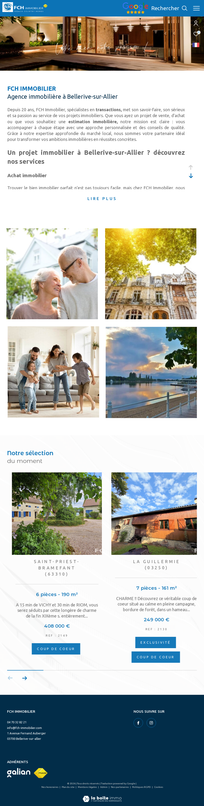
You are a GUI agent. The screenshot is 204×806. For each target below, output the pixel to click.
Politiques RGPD (141, 787)
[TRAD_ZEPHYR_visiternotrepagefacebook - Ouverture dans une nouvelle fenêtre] (138, 723)
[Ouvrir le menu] (196, 8)
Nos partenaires (120, 787)
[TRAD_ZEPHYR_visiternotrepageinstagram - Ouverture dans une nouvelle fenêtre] (151, 723)
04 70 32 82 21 (16, 722)
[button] (24, 678)
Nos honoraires (50, 787)
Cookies (158, 787)
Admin (104, 787)
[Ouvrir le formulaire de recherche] (169, 8)
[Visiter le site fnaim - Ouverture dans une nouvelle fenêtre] (41, 773)
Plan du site (68, 787)
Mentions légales (87, 787)
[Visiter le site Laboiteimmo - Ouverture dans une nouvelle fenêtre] (102, 796)
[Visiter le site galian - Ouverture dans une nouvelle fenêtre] (18, 772)
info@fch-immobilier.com (24, 727)
